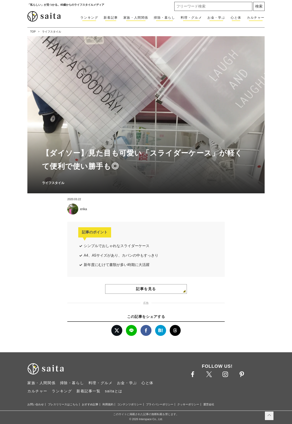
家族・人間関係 (135, 17)
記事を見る (146, 289)
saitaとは (114, 391)
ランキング (89, 17)
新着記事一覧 (88, 391)
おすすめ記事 (90, 404)
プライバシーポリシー (159, 404)
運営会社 (208, 404)
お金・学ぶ (216, 17)
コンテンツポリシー (129, 404)
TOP (33, 31)
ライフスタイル (51, 31)
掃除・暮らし (164, 17)
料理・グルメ (191, 17)
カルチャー (256, 17)
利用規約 (107, 404)
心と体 (236, 17)
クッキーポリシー (188, 404)
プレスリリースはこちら (63, 404)
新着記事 (111, 17)
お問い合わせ (35, 404)
